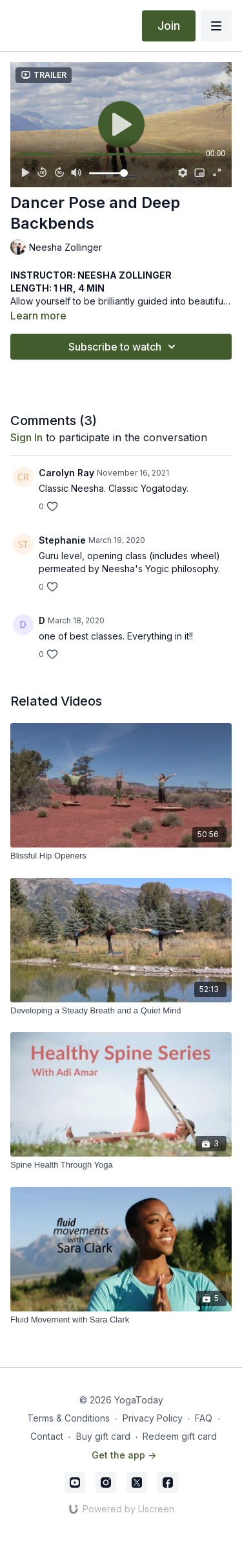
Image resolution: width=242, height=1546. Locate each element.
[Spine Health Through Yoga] (121, 1165)
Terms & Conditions (68, 1418)
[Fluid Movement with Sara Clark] (121, 1319)
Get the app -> (124, 1454)
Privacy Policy (153, 1418)
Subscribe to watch (123, 346)
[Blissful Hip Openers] (121, 855)
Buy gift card (103, 1436)
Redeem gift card (180, 1436)
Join (168, 25)
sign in (26, 437)
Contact (46, 1436)
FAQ (203, 1418)
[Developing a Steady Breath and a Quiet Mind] (121, 1010)
